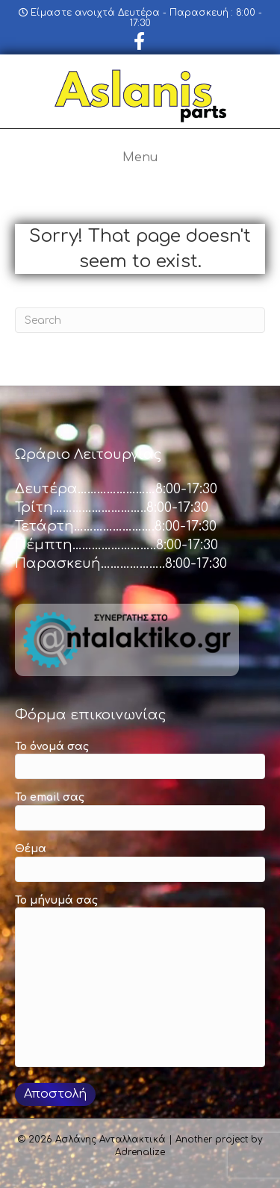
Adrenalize (140, 1152)
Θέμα (140, 862)
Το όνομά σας (140, 760)
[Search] (140, 320)
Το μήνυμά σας (140, 981)
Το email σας (140, 811)
